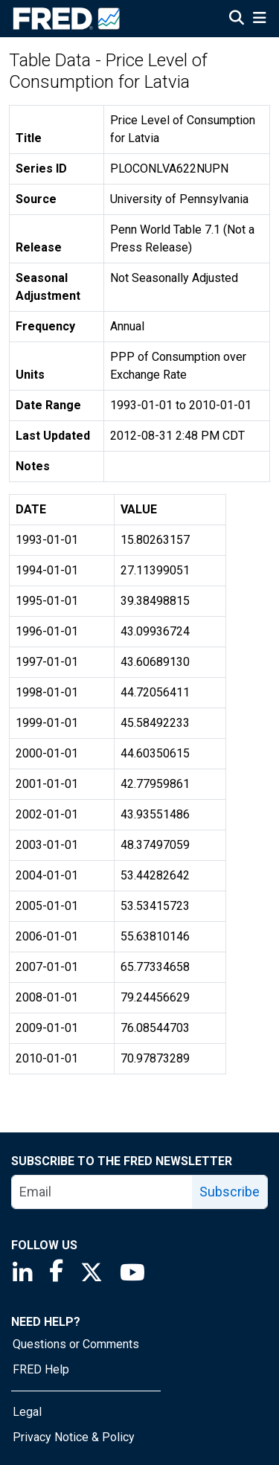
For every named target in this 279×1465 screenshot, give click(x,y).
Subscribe (229, 1191)
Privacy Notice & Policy (74, 1437)
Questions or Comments (76, 1344)
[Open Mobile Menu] (259, 19)
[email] (102, 1192)
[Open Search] (236, 19)
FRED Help (41, 1369)
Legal (27, 1412)
